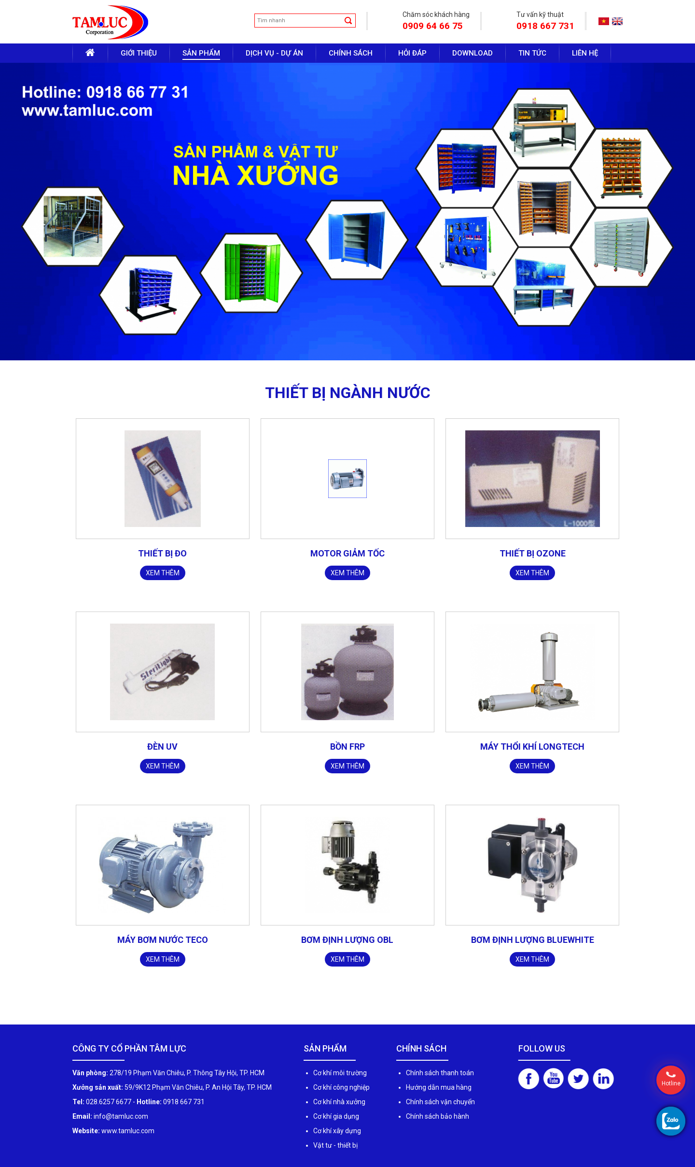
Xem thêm (163, 573)
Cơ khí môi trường (340, 1073)
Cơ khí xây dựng (337, 1131)
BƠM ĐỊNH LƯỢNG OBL (347, 940)
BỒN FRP (347, 746)
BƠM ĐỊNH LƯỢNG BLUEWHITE (532, 940)
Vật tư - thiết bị (335, 1145)
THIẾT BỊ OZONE (533, 553)
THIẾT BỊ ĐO (162, 553)
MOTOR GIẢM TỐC (347, 553)
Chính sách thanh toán (440, 1073)
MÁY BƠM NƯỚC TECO (162, 940)
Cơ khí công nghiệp (341, 1087)
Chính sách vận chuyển (440, 1102)
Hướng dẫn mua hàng (439, 1087)
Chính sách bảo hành (437, 1116)
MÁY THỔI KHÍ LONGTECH (532, 746)
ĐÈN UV (162, 746)
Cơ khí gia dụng (336, 1116)
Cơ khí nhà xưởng (339, 1102)
